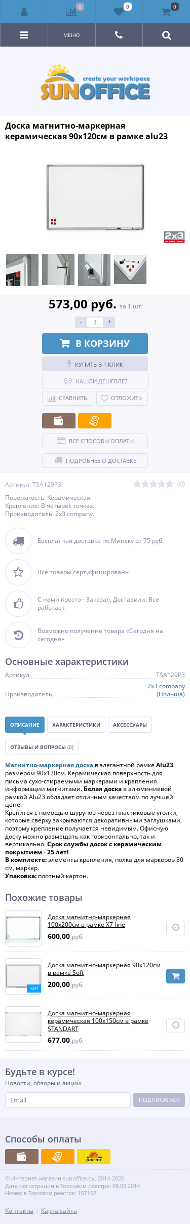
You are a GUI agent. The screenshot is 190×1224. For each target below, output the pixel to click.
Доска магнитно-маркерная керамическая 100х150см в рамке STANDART (98, 1021)
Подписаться (159, 1099)
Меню (71, 34)
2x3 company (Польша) (166, 690)
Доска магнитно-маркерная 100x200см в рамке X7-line (89, 921)
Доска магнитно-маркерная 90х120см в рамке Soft (104, 969)
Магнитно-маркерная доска (49, 765)
